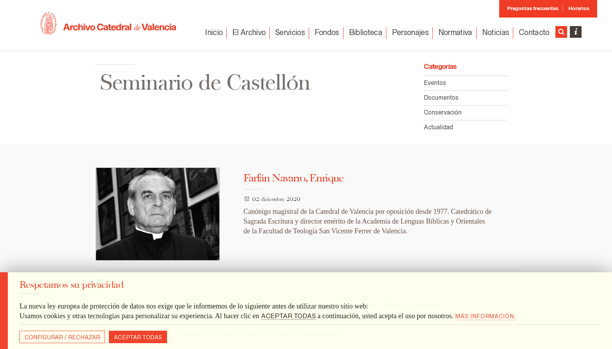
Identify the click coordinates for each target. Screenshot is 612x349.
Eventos (435, 82)
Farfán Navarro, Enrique (293, 178)
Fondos (327, 32)
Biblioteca (365, 32)
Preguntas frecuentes (533, 8)
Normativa (455, 32)
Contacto (534, 32)
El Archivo (248, 32)
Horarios (578, 8)
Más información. (485, 316)
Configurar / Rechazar (62, 337)
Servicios (290, 32)
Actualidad (438, 127)
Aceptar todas (138, 337)
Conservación (443, 112)
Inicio (213, 32)
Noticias (495, 32)
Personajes (410, 32)
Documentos (441, 97)
